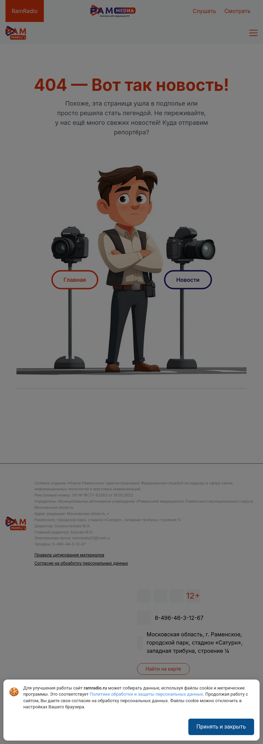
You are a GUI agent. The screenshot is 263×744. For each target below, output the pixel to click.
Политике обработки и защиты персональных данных (146, 694)
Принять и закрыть (221, 726)
